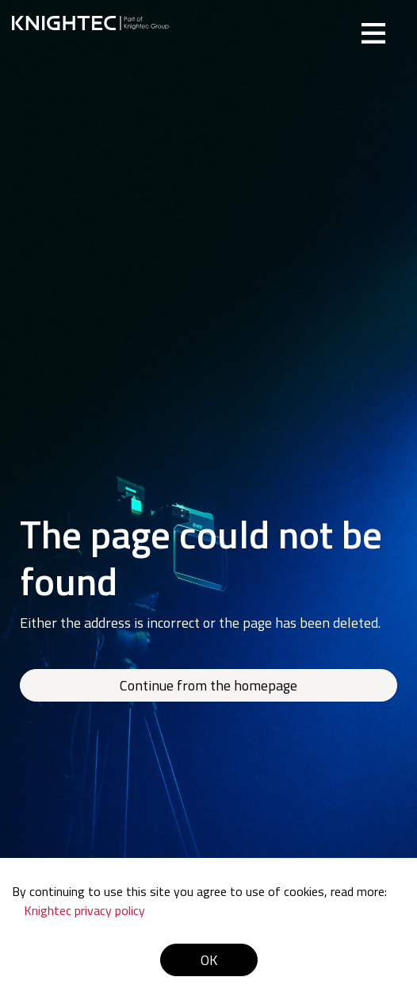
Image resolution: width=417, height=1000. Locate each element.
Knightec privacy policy (84, 910)
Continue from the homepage (208, 685)
